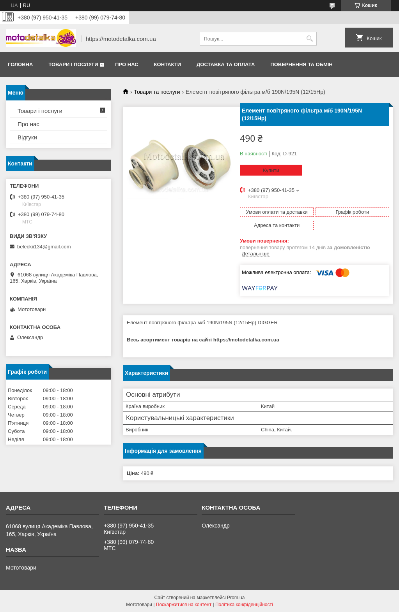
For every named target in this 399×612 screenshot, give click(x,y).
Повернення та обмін (301, 64)
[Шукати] (310, 39)
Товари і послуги (73, 64)
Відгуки (27, 137)
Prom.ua (236, 597)
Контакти (167, 64)
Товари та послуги (157, 92)
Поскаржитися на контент (183, 604)
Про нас (126, 64)
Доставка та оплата (226, 64)
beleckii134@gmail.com (44, 247)
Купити (271, 170)
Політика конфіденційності (244, 604)
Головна (20, 64)
